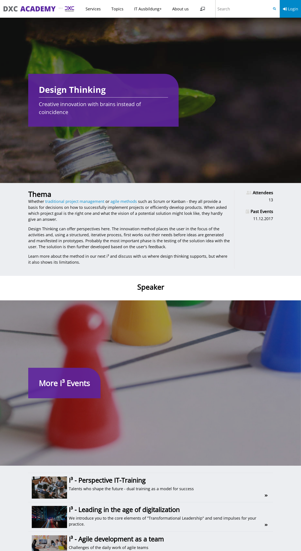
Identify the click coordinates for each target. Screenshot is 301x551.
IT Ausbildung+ (148, 8)
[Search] (242, 9)
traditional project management (74, 201)
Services (93, 8)
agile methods (123, 201)
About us (180, 8)
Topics (117, 8)
